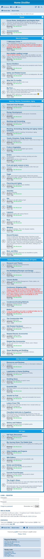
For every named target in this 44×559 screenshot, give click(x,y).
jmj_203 (12, 524)
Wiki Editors (11, 457)
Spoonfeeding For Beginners (11, 544)
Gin (8, 198)
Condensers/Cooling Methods (18, 302)
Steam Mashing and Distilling (17, 350)
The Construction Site (15, 318)
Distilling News (12, 379)
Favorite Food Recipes (15, 473)
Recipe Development (14, 112)
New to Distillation (22, 38)
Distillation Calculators (10, 553)
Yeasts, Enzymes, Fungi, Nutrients (19, 138)
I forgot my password (7, 506)
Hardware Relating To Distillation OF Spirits (22, 260)
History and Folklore (14, 422)
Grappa (9, 206)
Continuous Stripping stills (17, 287)
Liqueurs (10, 212)
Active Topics (7, 554)
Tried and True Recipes (15, 104)
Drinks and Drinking (14, 465)
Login (2, 495)
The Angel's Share (13, 480)
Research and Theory (14, 263)
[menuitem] (5, 7)
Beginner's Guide (8, 543)
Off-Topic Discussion (14, 435)
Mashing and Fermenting (16, 121)
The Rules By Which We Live (12, 542)
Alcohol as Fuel (12, 395)
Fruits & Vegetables (14, 147)
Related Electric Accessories (17, 334)
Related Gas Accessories (16, 341)
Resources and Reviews (15, 362)
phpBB (16, 532)
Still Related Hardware (15, 326)
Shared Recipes (12, 235)
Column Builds (12, 280)
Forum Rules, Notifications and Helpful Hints (23, 20)
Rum (8, 220)
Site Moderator (17, 26)
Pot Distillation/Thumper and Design (20, 271)
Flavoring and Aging (14, 183)
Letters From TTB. (13, 403)
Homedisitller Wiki (9, 552)
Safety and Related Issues (16, 73)
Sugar (9, 174)
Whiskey (10, 227)
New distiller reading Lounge (17, 53)
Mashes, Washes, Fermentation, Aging (22, 101)
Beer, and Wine (12, 251)
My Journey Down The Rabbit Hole (19, 442)
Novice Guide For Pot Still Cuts (12, 545)
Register (9, 495)
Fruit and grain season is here (18, 165)
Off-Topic (22, 431)
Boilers (9, 309)
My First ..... (11, 88)
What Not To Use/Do (14, 80)
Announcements (13, 31)
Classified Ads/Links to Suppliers (19, 412)
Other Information (22, 359)
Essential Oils (12, 386)
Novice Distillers (13, 64)
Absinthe (10, 191)
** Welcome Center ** (14, 41)
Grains (9, 155)
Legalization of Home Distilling (18, 371)
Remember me (29, 506)
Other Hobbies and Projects (17, 451)
